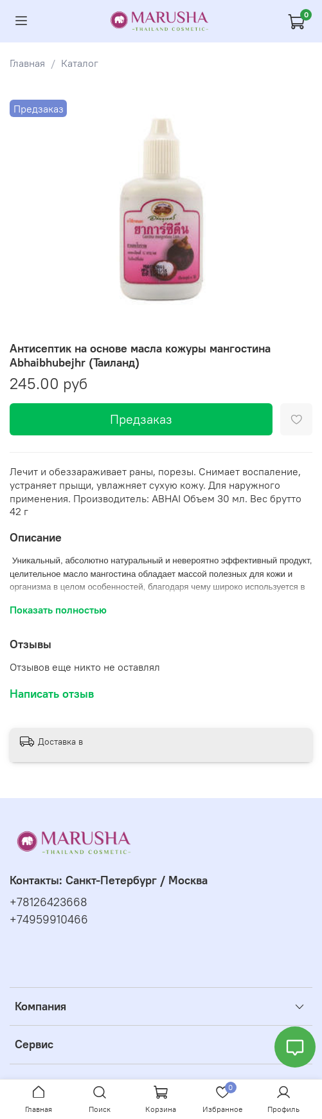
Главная (27, 63)
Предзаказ (141, 419)
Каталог (79, 63)
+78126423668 (48, 902)
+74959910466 (49, 920)
